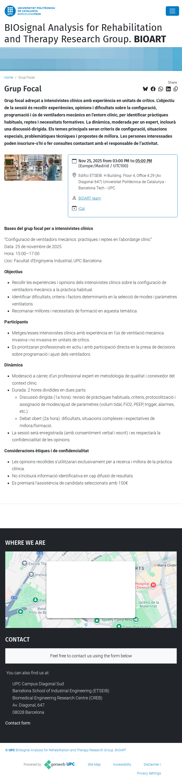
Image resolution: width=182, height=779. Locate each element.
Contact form (17, 722)
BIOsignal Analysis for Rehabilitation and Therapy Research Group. (85, 33)
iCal (81, 208)
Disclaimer (151, 764)
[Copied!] (176, 89)
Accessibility (122, 764)
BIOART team (89, 198)
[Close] (172, 11)
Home (8, 77)
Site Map (94, 764)
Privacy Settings (149, 773)
